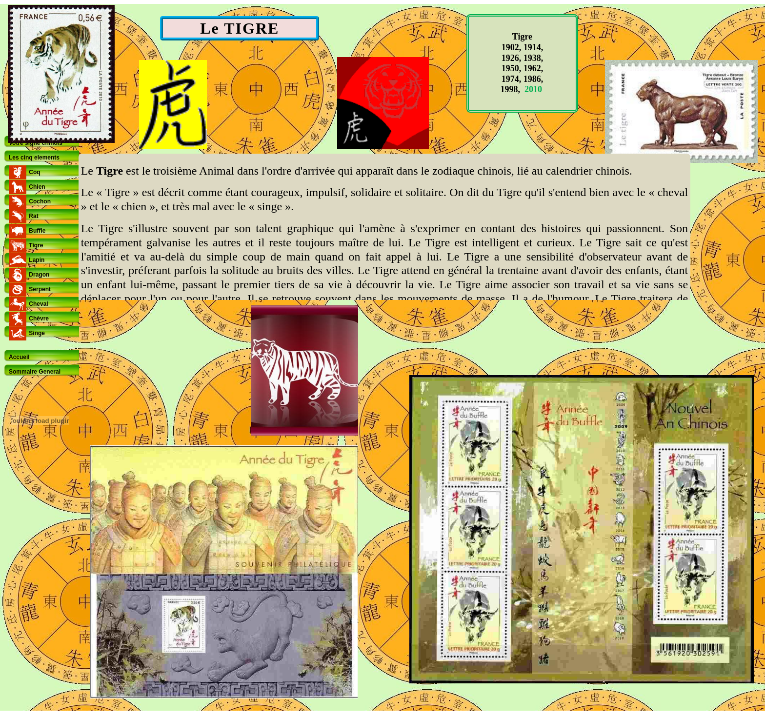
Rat (33, 216)
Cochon (40, 201)
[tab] (41, 143)
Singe (37, 333)
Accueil (19, 357)
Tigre (36, 245)
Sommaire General (34, 371)
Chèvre (39, 318)
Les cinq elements (34, 157)
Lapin (36, 260)
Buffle (37, 230)
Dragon (39, 274)
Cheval (38, 303)
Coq (34, 172)
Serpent (40, 289)
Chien (37, 186)
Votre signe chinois (35, 143)
